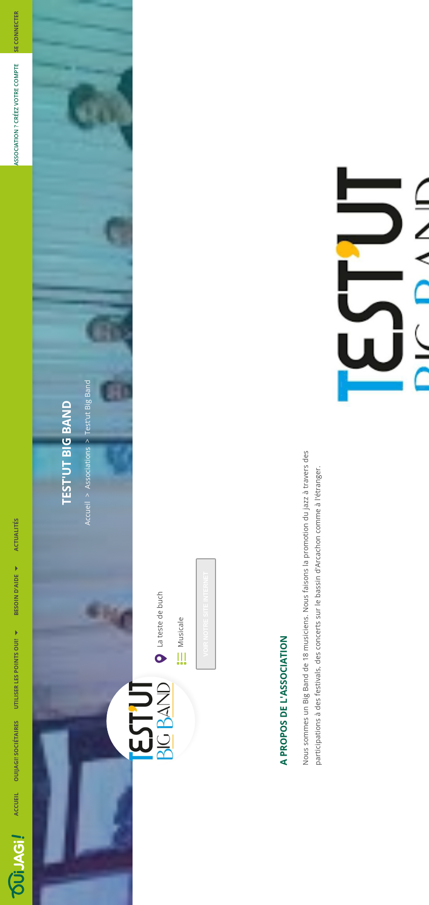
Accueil (16, 804)
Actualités (16, 534)
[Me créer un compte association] (16, 109)
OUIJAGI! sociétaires (16, 751)
